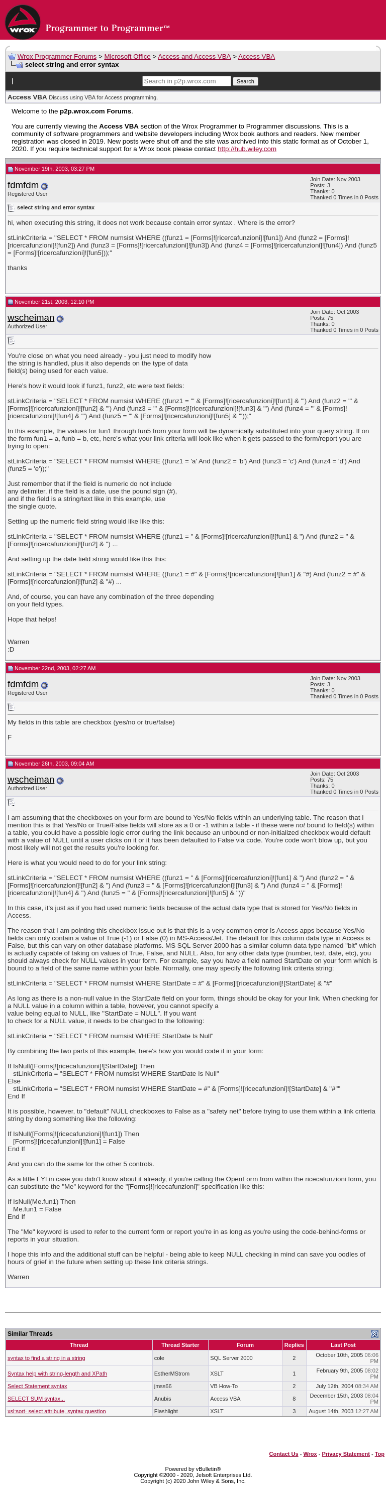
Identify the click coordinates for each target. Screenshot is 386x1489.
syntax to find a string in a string (46, 1358)
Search (245, 81)
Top (379, 1454)
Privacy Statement (345, 1454)
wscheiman (31, 317)
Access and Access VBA (194, 56)
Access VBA (256, 56)
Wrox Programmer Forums (57, 56)
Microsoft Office (127, 56)
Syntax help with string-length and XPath (57, 1374)
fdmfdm (23, 185)
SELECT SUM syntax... (36, 1399)
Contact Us (284, 1454)
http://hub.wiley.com (247, 149)
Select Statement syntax (37, 1386)
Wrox (310, 1454)
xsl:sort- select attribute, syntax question (57, 1411)
